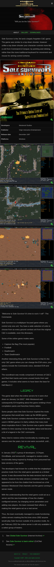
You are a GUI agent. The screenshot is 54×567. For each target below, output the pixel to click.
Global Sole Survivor (18, 536)
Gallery (24, 32)
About (16, 32)
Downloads (35, 32)
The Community (35, 554)
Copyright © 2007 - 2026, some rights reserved (27, 558)
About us (17, 554)
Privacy (24, 554)
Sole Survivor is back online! (22, 541)
